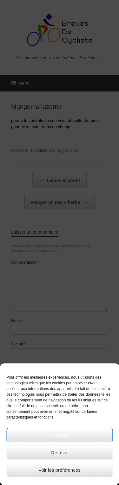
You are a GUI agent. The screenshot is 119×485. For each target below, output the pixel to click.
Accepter (59, 435)
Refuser (59, 452)
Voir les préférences (59, 470)
